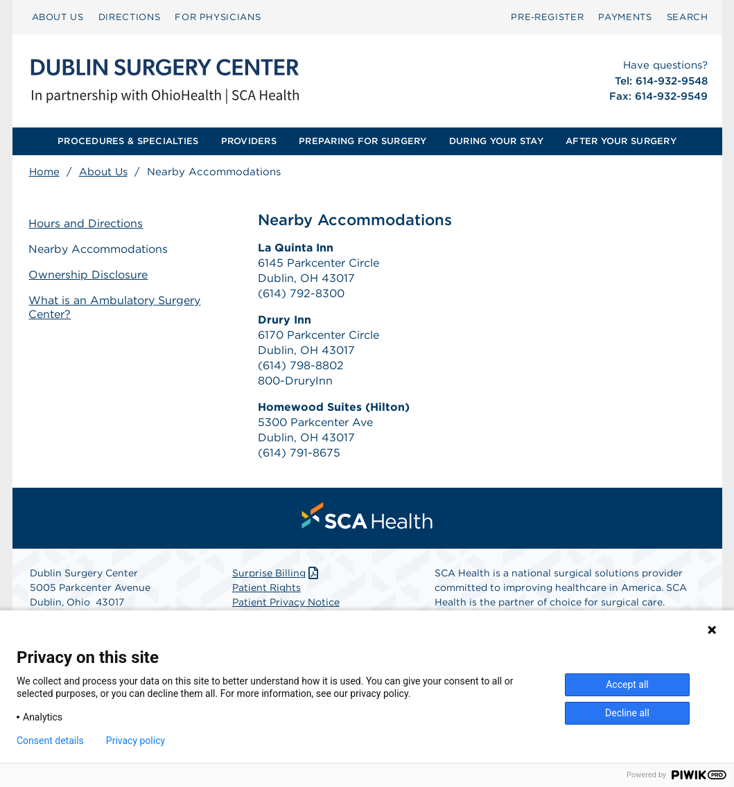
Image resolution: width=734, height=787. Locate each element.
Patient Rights (266, 588)
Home (44, 172)
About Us (103, 172)
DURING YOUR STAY (496, 141)
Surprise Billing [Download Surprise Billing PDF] (277, 573)
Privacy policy (135, 740)
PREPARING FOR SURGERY (362, 141)
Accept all (627, 684)
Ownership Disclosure (88, 274)
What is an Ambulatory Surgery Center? (115, 307)
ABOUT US (58, 17)
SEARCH (687, 17)
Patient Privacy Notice (286, 602)
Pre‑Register (547, 17)
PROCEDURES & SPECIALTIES (128, 141)
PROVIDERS (249, 141)
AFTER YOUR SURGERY (621, 141)
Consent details (50, 740)
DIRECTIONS (129, 17)
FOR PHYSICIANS (218, 17)
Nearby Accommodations (98, 249)
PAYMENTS (625, 17)
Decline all (627, 712)
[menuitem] (57, 17)
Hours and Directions (86, 223)
